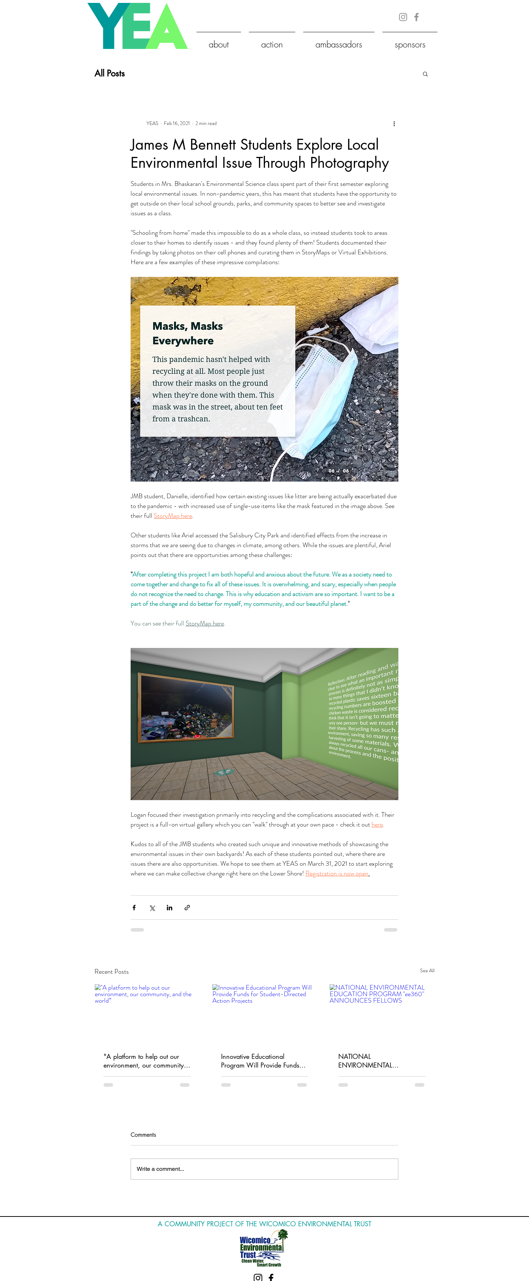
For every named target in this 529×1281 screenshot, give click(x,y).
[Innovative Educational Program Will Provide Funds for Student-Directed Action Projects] (264, 1013)
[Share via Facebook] (134, 907)
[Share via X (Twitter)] (151, 907)
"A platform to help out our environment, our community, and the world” (144, 1060)
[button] (425, 73)
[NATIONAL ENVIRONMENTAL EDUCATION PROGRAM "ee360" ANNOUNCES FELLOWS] (382, 1013)
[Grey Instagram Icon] (403, 17)
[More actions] (394, 123)
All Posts (109, 73)
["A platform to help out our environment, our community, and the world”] (147, 1013)
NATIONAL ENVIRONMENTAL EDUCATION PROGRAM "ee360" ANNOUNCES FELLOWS (374, 1060)
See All (427, 970)
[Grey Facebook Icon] (416, 17)
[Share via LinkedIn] (169, 907)
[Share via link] (187, 907)
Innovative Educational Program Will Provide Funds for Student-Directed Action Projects (260, 1060)
